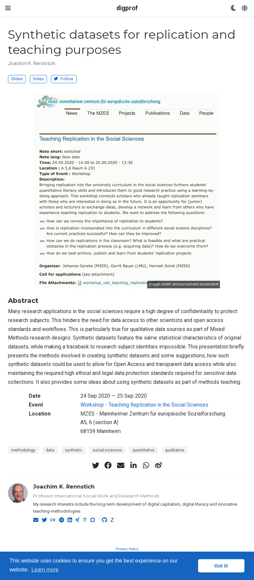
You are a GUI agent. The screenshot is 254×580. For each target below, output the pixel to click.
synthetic (73, 450)
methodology (23, 450)
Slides (17, 78)
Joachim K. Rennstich (31, 63)
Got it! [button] (221, 565)
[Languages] (245, 8)
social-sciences (107, 450)
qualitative (174, 450)
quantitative (143, 450)
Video (38, 78)
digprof (127, 8)
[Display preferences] (233, 8)
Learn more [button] (45, 569)
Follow (63, 78)
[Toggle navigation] (8, 8)
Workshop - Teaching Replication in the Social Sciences (144, 405)
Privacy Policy (127, 549)
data (50, 450)
